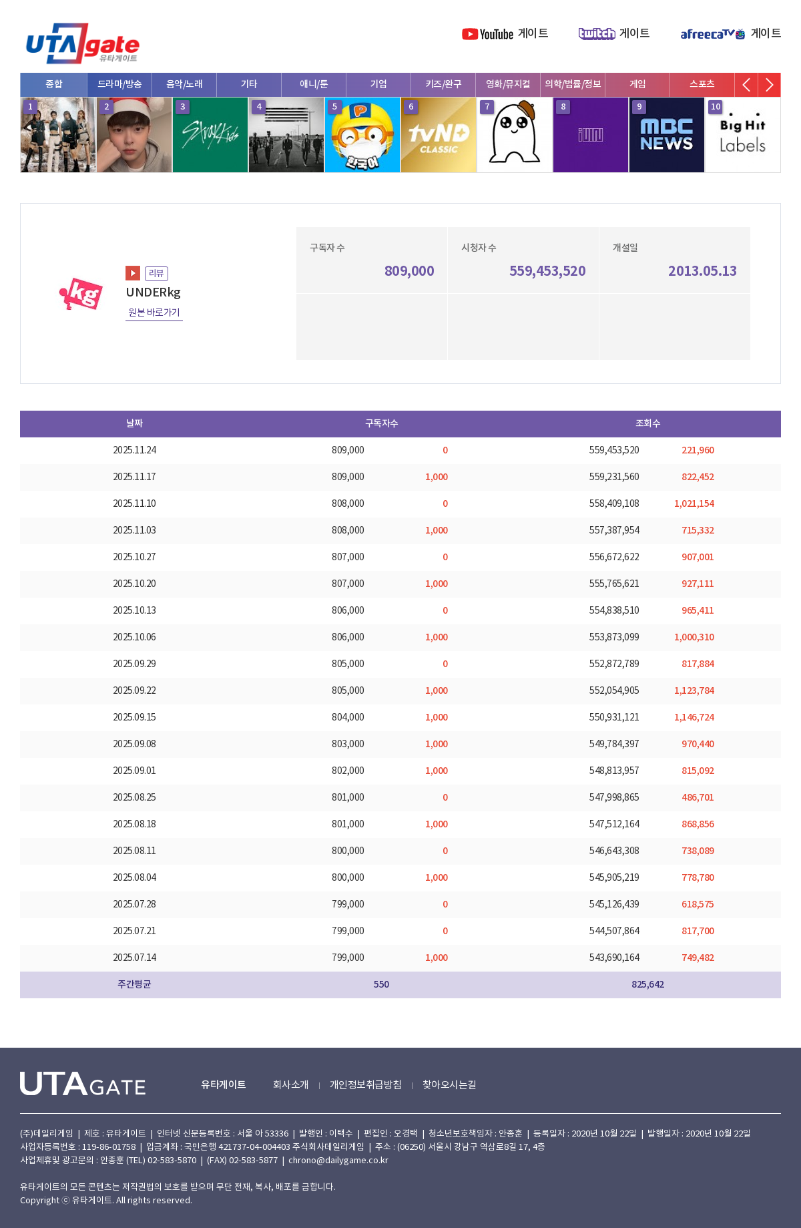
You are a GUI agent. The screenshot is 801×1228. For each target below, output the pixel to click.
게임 (637, 84)
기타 (249, 84)
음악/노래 (184, 84)
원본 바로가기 (154, 313)
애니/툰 (314, 84)
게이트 (533, 34)
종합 (53, 84)
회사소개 (291, 1085)
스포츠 (702, 84)
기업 (378, 84)
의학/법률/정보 (573, 84)
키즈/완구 (443, 84)
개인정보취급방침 (366, 1085)
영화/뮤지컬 (508, 84)
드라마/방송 (119, 84)
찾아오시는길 (450, 1085)
